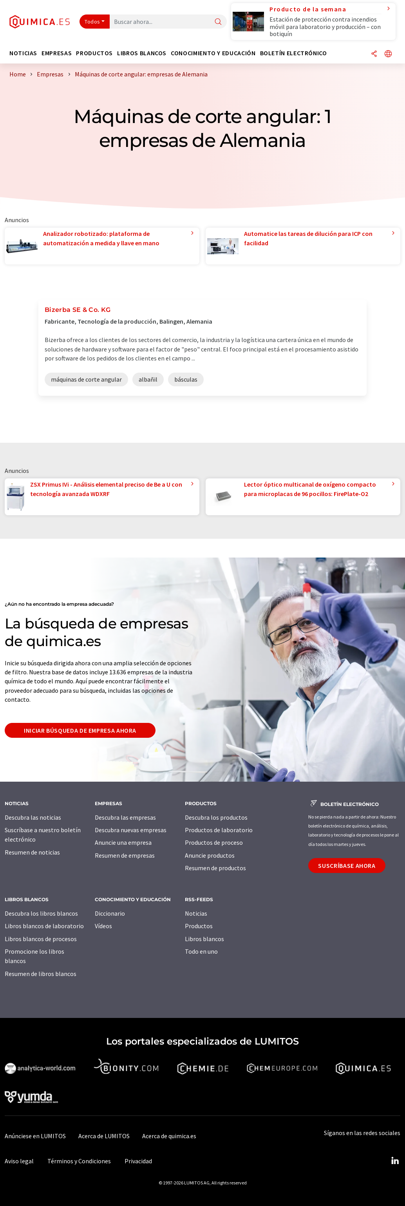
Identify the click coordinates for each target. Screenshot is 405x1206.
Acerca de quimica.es (169, 1136)
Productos (199, 926)
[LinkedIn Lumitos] (394, 1161)
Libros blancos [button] (141, 53)
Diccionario (110, 913)
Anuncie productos (210, 855)
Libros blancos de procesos (41, 939)
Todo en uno (201, 951)
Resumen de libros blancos (40, 974)
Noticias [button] (23, 53)
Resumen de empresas (125, 855)
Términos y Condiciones (79, 1161)
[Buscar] (218, 22)
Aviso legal (19, 1161)
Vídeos (103, 926)
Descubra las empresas (125, 817)
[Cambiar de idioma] (388, 54)
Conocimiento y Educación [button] (213, 53)
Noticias (196, 913)
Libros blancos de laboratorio (44, 926)
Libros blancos (204, 939)
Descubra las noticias (33, 817)
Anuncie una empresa (123, 842)
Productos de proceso (214, 842)
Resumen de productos (215, 868)
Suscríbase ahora (346, 865)
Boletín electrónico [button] (293, 53)
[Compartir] (374, 54)
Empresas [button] (57, 53)
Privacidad (138, 1161)
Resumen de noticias (32, 852)
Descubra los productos (216, 817)
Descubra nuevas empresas (130, 830)
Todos (92, 21)
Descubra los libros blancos (41, 913)
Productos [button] (94, 53)
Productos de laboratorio (219, 830)
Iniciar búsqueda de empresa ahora (80, 730)
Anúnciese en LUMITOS (35, 1136)
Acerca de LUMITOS (104, 1136)
